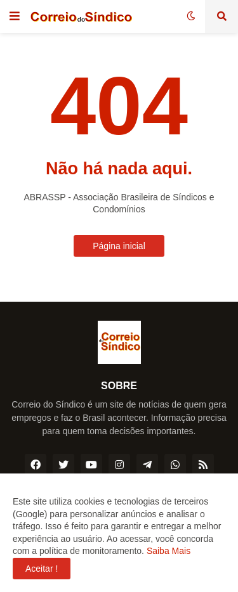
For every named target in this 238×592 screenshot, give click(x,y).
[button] (14, 16)
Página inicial (119, 246)
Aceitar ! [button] (41, 568)
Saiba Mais (167, 551)
